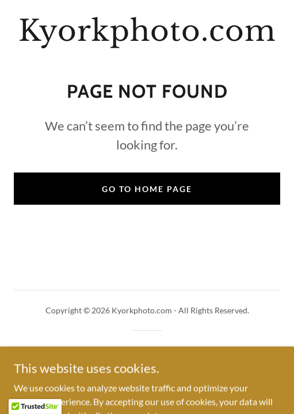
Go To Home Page (147, 189)
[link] (147, 31)
